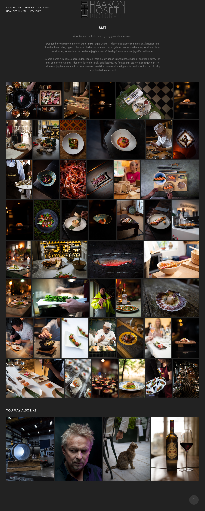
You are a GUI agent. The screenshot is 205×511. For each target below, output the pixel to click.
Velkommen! (13, 7)
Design (29, 7)
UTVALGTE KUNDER (16, 11)
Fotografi (44, 7)
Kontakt (35, 11)
